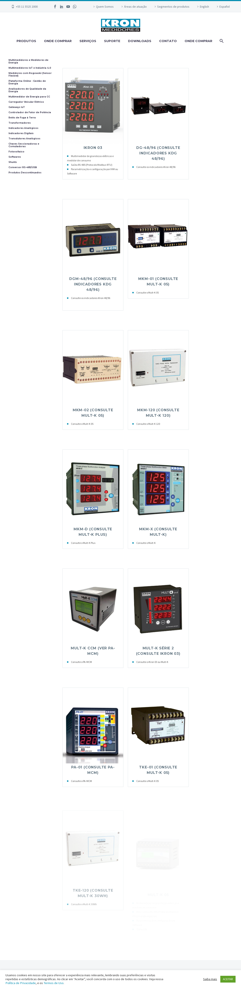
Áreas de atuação (135, 7)
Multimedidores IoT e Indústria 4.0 (29, 68)
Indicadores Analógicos (23, 128)
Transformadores (19, 123)
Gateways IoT (16, 107)
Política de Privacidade (20, 983)
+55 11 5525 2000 (27, 7)
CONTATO (168, 41)
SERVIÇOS (87, 41)
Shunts (12, 162)
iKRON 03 (93, 148)
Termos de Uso (54, 983)
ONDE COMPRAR (58, 41)
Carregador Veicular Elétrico (26, 102)
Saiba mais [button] (210, 979)
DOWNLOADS (139, 41)
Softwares (14, 157)
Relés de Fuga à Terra (22, 117)
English (204, 7)
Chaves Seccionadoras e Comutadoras (23, 145)
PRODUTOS (26, 41)
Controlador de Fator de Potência (29, 112)
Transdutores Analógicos (24, 138)
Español (224, 7)
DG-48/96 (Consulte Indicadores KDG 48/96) (158, 153)
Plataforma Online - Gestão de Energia (27, 82)
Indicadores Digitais (21, 133)
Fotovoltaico (16, 151)
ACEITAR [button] (228, 979)
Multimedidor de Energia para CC (29, 97)
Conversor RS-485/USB (22, 167)
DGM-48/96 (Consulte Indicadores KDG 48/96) (92, 284)
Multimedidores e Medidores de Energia (28, 61)
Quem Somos (105, 7)
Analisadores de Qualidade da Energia (27, 90)
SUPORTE (112, 41)
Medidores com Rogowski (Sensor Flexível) (30, 74)
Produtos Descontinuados (24, 172)
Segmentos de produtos (173, 7)
